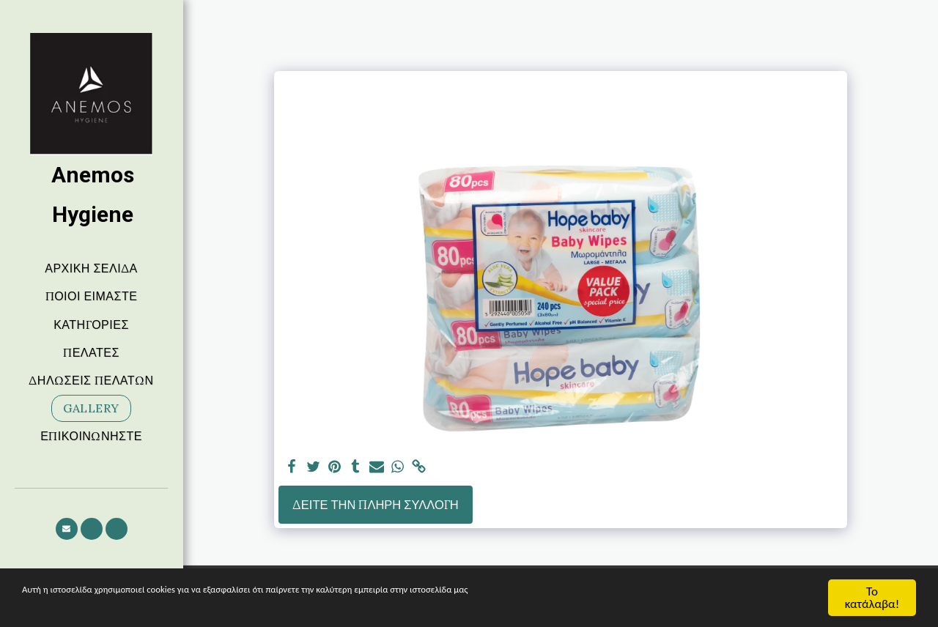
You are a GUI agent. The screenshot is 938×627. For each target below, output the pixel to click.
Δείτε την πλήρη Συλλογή (375, 505)
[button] (67, 529)
